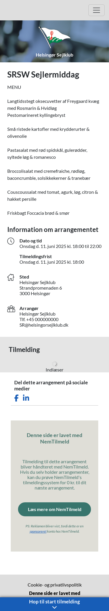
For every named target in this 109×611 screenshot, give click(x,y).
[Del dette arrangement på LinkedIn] (26, 398)
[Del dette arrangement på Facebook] (16, 398)
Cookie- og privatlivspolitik (55, 584)
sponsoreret (38, 531)
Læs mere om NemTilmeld (54, 509)
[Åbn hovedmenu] (96, 10)
